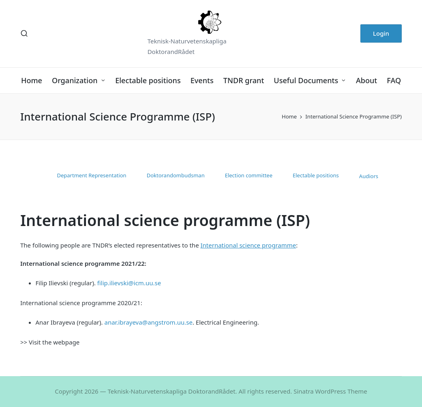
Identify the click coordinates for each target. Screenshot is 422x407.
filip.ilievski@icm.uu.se (129, 283)
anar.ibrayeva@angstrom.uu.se (148, 322)
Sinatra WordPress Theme (330, 391)
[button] (381, 33)
